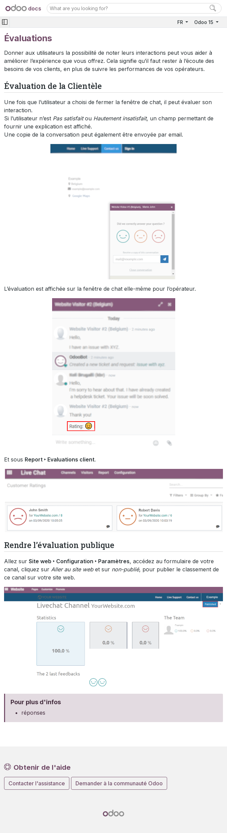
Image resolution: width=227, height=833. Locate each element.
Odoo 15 (204, 22)
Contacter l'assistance (36, 783)
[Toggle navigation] (4, 22)
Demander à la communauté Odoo (119, 783)
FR (180, 22)
